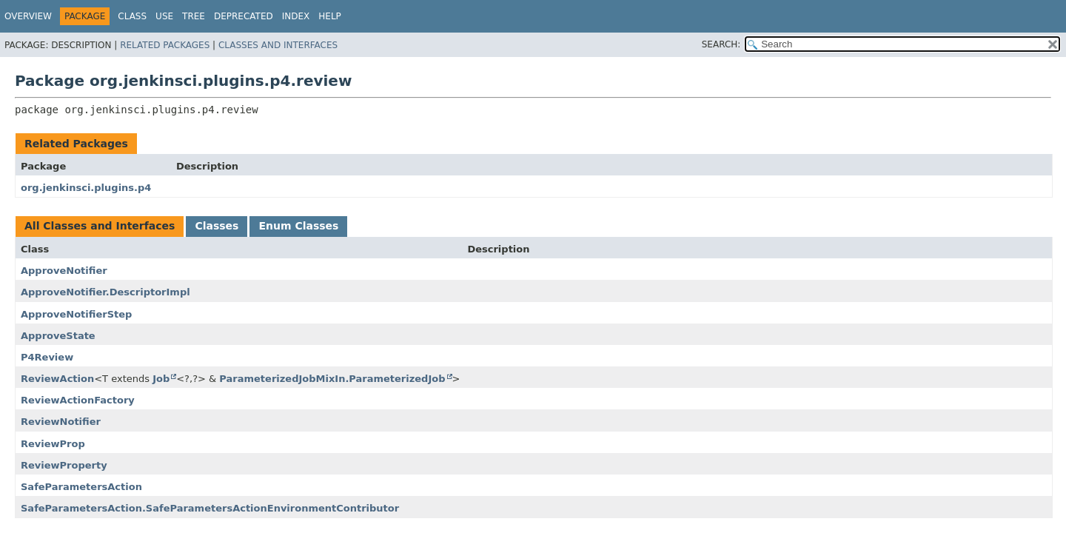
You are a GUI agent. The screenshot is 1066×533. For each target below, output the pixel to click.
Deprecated (243, 16)
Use (164, 16)
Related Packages (164, 45)
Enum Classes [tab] (298, 226)
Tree (193, 16)
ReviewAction (57, 378)
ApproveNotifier (64, 270)
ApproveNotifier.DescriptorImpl (105, 292)
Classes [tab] (216, 226)
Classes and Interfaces (278, 45)
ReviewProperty (64, 465)
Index (296, 16)
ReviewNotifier (61, 421)
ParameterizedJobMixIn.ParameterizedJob (332, 378)
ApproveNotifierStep (76, 314)
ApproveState (58, 335)
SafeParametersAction (81, 486)
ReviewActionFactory (78, 400)
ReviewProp (53, 443)
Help (329, 16)
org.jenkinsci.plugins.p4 (86, 187)
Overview (28, 16)
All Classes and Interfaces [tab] (99, 226)
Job (161, 378)
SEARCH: (721, 44)
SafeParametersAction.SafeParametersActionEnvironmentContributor (210, 508)
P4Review (47, 357)
